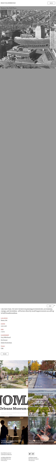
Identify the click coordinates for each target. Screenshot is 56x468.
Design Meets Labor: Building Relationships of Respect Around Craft (41, 441)
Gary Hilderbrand (6, 337)
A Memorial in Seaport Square (37, 414)
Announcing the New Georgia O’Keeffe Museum (12, 385)
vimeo (33, 454)
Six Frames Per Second (35, 386)
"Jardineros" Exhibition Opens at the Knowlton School (11, 441)
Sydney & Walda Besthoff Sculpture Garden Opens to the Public (13, 413)
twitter (30, 454)
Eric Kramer (4, 340)
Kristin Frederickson (6, 343)
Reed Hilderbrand (8, 3)
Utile (2, 348)
